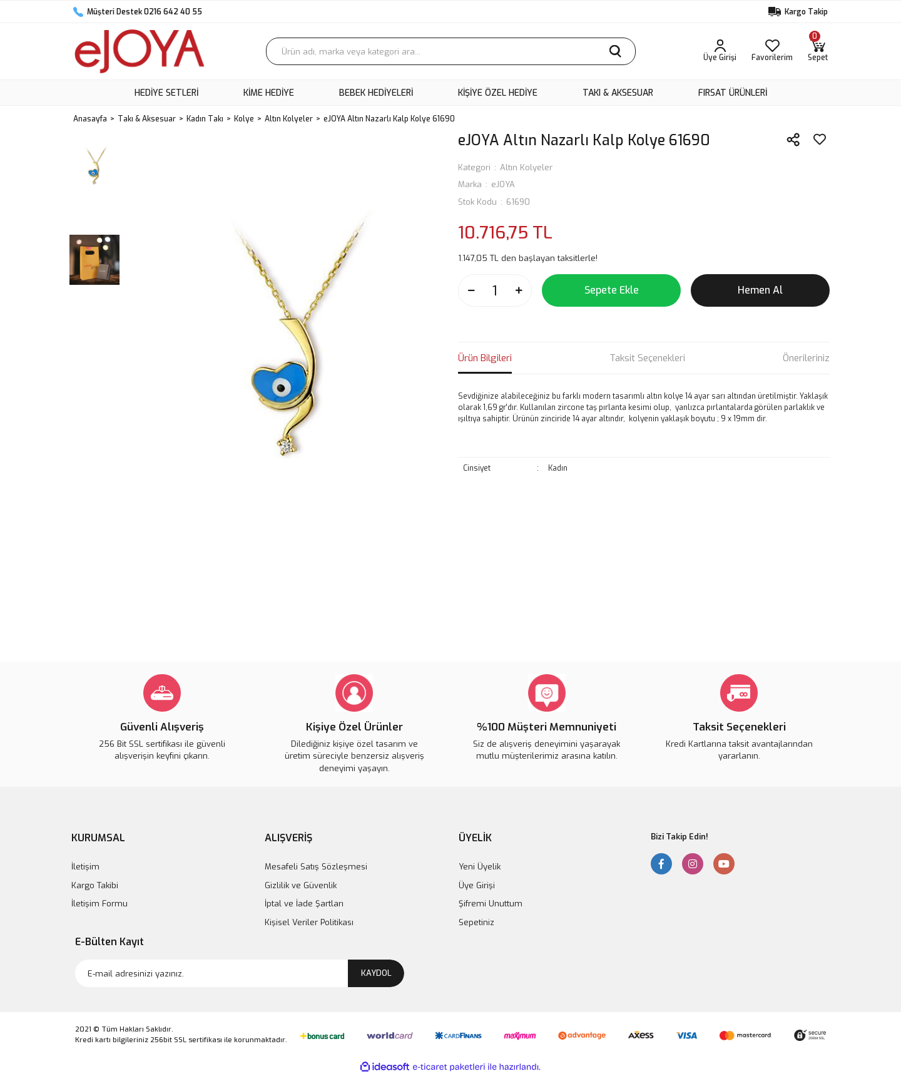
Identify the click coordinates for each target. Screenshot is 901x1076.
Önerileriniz (806, 358)
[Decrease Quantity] (471, 290)
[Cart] (818, 51)
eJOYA (503, 184)
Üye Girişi (477, 885)
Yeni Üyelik (480, 866)
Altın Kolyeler (526, 167)
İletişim (85, 866)
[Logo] (139, 51)
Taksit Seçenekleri (647, 358)
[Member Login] (719, 51)
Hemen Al (760, 290)
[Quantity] (495, 290)
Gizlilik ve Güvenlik (301, 885)
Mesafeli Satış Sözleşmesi (316, 866)
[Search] (451, 51)
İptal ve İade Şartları (304, 903)
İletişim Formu (99, 903)
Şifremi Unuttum (490, 903)
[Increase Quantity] (518, 290)
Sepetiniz (476, 922)
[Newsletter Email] (239, 973)
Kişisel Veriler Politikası (309, 922)
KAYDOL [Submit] (376, 973)
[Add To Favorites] (820, 139)
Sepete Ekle (611, 290)
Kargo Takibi (94, 885)
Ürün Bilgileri (485, 358)
